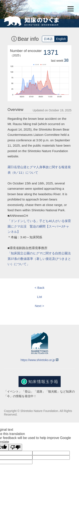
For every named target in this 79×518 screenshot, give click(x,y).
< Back (39, 287)
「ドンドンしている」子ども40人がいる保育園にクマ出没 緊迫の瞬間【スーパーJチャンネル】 (39, 226)
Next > (39, 306)
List (39, 297)
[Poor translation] (15, 447)
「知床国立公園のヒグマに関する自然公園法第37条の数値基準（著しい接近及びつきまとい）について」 (39, 258)
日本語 (48, 39)
